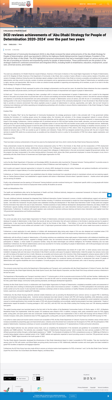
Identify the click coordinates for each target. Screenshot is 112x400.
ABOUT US (83, 4)
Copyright (93, 387)
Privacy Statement (83, 387)
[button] (109, 195)
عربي (100, 4)
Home (5, 44)
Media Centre (12, 44)
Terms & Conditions (103, 387)
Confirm (72, 396)
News (20, 44)
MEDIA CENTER (91, 4)
